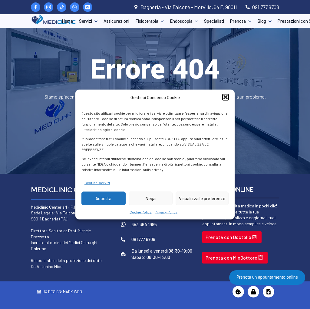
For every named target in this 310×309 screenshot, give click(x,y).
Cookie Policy (141, 212)
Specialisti (214, 21)
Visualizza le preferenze (202, 198)
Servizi (85, 21)
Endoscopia (181, 21)
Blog (261, 21)
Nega (150, 198)
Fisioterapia (146, 21)
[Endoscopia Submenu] (195, 21)
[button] (226, 97)
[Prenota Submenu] (248, 21)
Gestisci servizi (97, 182)
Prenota (238, 21)
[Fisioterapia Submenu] (161, 21)
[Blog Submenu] (269, 21)
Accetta (103, 198)
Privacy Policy (166, 212)
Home (67, 21)
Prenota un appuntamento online (267, 277)
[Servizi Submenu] (94, 21)
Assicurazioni (116, 21)
